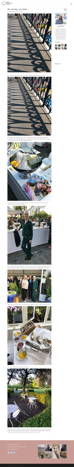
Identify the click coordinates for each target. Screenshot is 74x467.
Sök (65, 9)
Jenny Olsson (11, 11)
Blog (22, 11)
